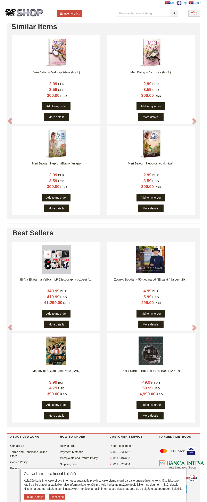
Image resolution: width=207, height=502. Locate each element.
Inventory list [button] (70, 13)
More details (56, 117)
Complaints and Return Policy (79, 458)
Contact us (17, 445)
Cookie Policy (19, 462)
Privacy (15, 468)
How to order (68, 445)
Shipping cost (68, 464)
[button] (10, 121)
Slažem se (57, 497)
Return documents (121, 445)
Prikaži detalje (34, 497)
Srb (170, 2)
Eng (182, 2)
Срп (194, 2)
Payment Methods (71, 452)
